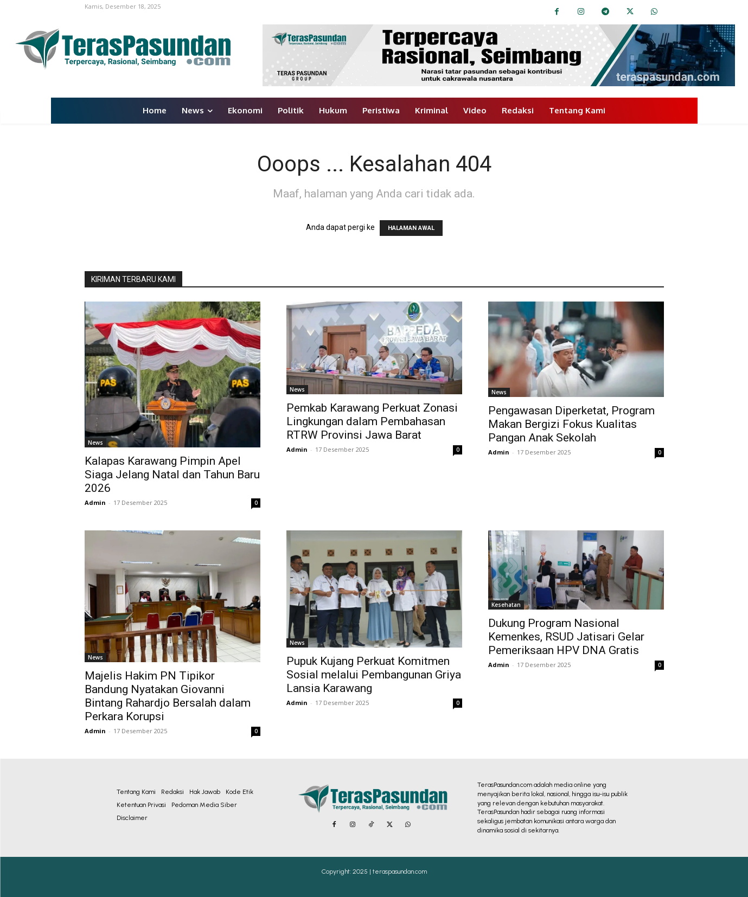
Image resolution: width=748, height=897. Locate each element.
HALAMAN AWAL (411, 228)
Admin (95, 502)
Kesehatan (506, 604)
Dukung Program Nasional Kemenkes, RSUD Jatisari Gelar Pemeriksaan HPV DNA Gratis (566, 637)
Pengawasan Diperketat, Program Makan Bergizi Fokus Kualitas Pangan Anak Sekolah (571, 424)
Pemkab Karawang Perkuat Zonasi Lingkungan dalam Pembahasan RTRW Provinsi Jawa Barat (372, 421)
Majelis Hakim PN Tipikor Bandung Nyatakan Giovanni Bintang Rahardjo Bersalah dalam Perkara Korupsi (168, 696)
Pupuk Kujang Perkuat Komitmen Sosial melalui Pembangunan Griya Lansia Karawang (373, 675)
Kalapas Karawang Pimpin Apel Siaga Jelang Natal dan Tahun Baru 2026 (172, 474)
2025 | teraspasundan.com (390, 871)
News (95, 442)
